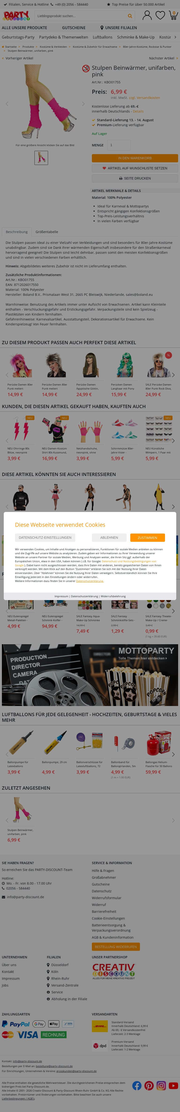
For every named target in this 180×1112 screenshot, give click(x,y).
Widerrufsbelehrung (113, 596)
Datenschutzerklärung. (90, 581)
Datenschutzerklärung (84, 596)
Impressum (61, 596)
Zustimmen (147, 537)
